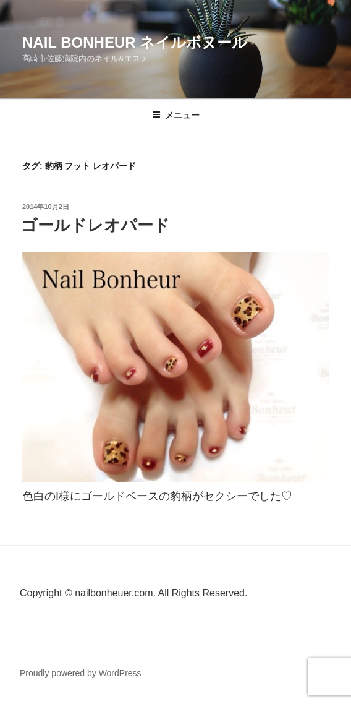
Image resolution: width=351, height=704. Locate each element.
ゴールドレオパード (95, 225)
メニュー (176, 115)
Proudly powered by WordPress (81, 673)
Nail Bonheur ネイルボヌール (134, 42)
